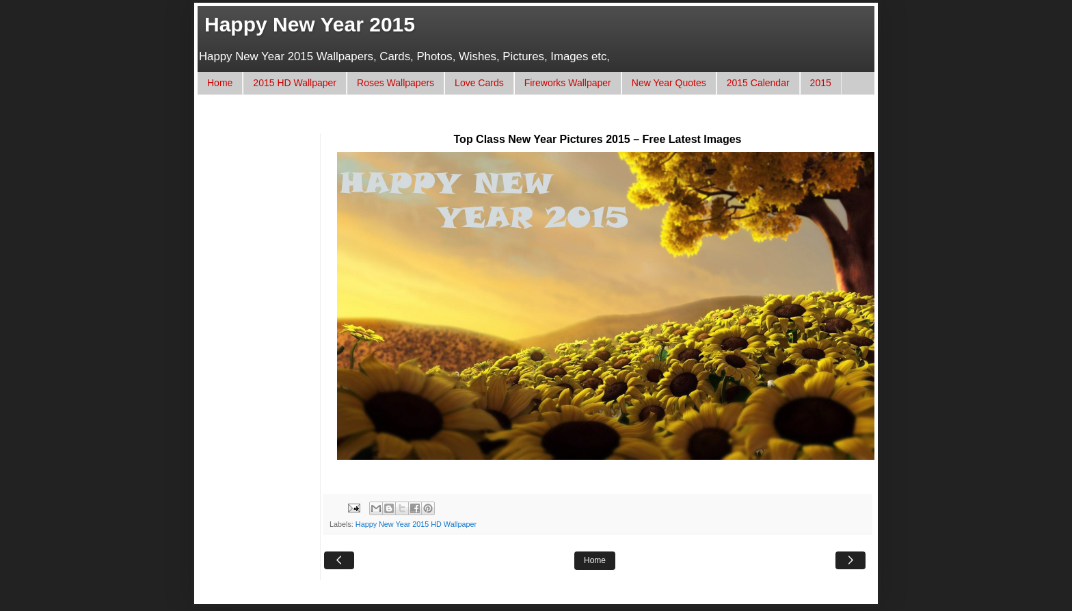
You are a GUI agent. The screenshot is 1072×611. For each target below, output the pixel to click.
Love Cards (479, 82)
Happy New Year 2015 (309, 24)
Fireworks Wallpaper (567, 82)
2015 (820, 82)
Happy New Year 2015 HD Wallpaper (416, 524)
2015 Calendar (758, 82)
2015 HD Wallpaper (294, 82)
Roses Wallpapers (395, 82)
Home (219, 82)
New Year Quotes (669, 82)
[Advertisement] (457, 121)
